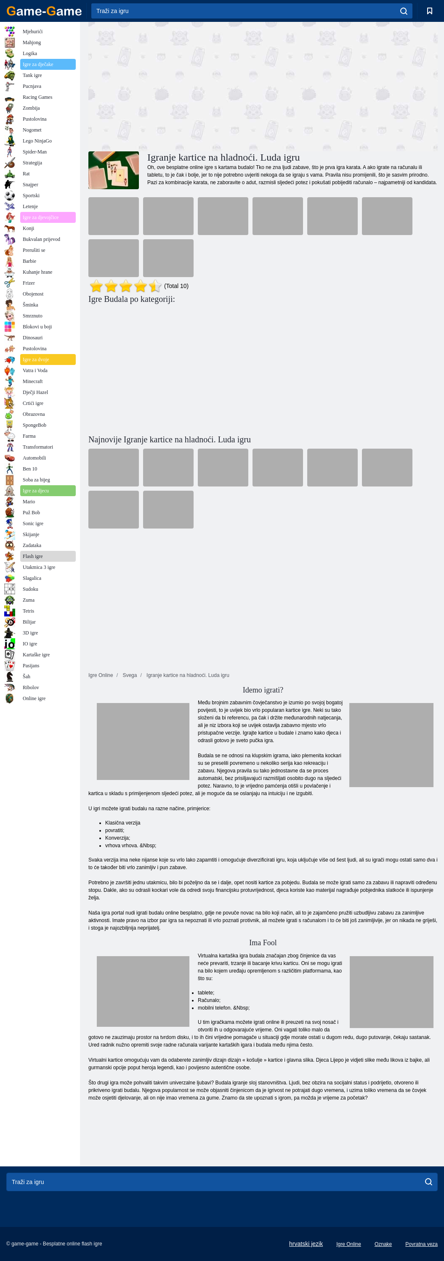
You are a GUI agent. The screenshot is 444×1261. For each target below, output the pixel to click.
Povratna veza (421, 1244)
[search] (404, 11)
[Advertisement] (176, 85)
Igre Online (348, 1244)
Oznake (383, 1244)
